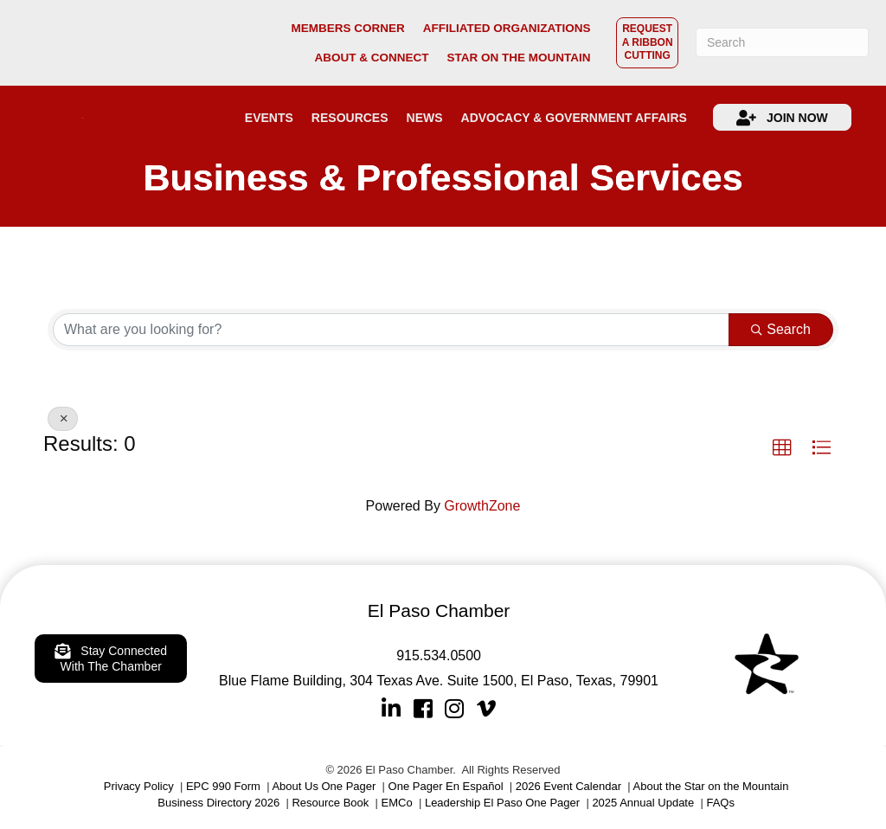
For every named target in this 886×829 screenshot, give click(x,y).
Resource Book (330, 802)
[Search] (782, 42)
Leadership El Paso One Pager (502, 802)
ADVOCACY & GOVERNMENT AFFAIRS (574, 118)
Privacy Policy (139, 786)
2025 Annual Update (643, 802)
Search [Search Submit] (781, 329)
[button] (782, 448)
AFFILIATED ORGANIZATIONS (507, 28)
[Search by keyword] (391, 329)
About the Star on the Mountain (711, 786)
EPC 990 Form (223, 786)
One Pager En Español (446, 786)
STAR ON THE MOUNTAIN (518, 57)
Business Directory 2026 (218, 802)
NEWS (425, 118)
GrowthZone (482, 505)
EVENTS (269, 118)
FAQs (720, 802)
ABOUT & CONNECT (371, 57)
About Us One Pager (324, 786)
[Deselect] (63, 419)
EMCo (397, 802)
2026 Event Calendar (568, 786)
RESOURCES (349, 118)
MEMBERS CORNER (347, 28)
